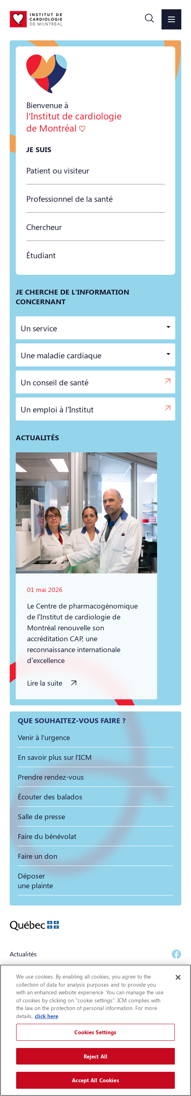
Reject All (95, 1056)
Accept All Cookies (95, 1080)
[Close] (178, 977)
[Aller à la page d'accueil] (36, 19)
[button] (149, 19)
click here (46, 1015)
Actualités (23, 954)
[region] (95, 1030)
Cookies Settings (95, 1032)
